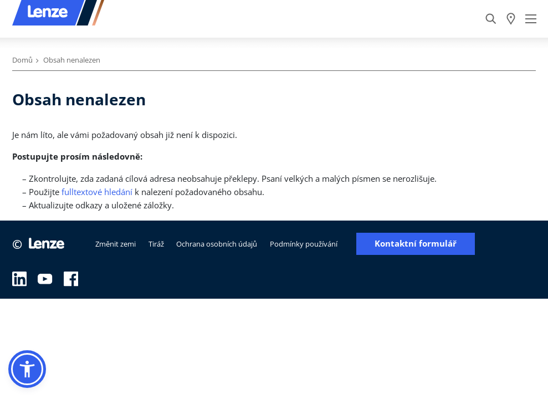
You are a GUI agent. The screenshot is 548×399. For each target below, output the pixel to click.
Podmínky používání (303, 244)
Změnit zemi (115, 244)
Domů (22, 60)
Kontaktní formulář (416, 243)
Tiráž (156, 244)
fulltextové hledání (97, 191)
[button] (27, 369)
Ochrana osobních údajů (216, 244)
